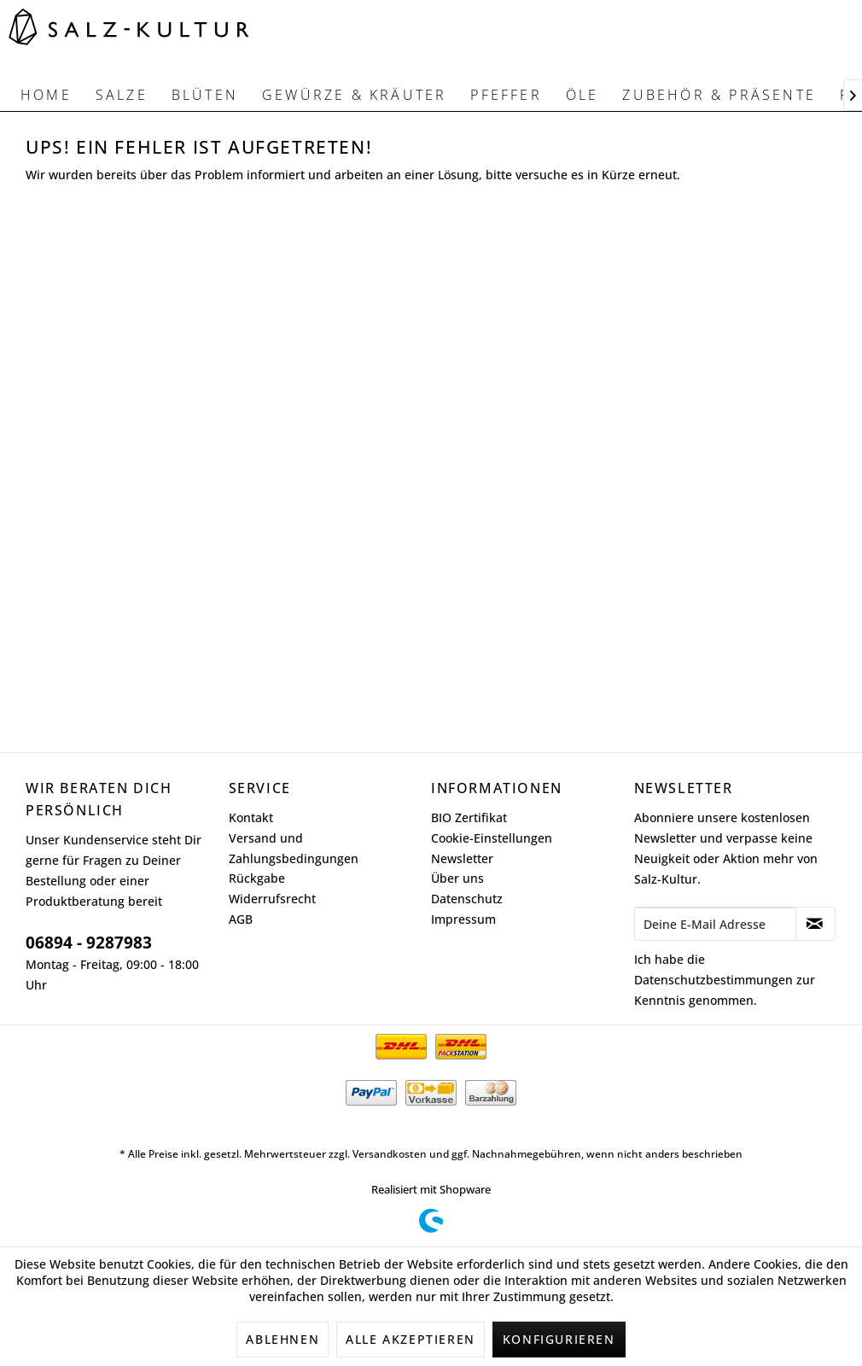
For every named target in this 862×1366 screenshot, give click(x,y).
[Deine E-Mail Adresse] (715, 924)
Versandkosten (389, 1154)
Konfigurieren (559, 1339)
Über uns (457, 878)
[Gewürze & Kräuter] (354, 95)
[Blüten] (205, 95)
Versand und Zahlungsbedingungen (293, 848)
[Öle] (582, 95)
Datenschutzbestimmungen (713, 980)
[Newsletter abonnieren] (815, 924)
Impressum (463, 919)
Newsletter (462, 858)
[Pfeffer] (505, 95)
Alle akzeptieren (410, 1339)
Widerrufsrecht (272, 898)
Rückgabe (257, 878)
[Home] (46, 95)
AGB (241, 919)
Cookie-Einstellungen (491, 838)
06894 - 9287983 (89, 942)
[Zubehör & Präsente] (719, 95)
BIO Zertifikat (469, 817)
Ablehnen (282, 1339)
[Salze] (122, 95)
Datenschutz (467, 898)
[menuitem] (46, 95)
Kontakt (251, 817)
